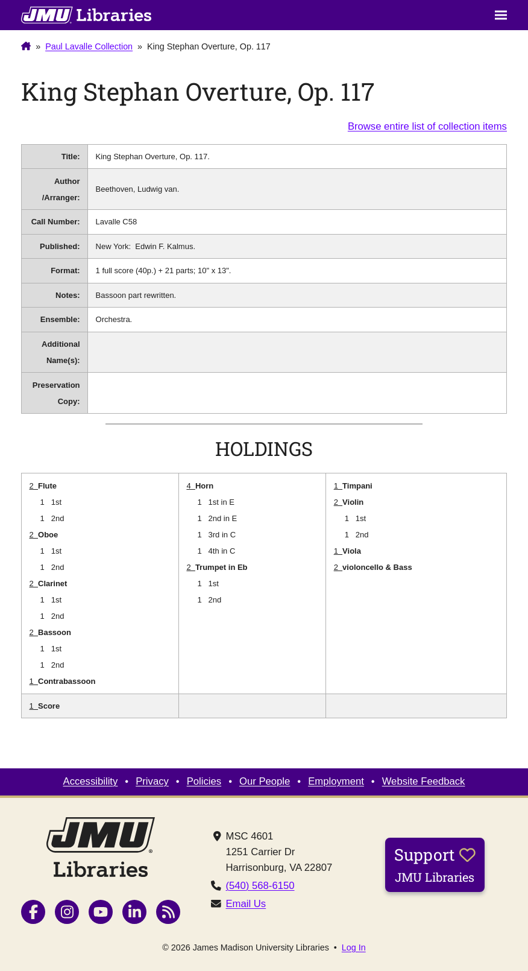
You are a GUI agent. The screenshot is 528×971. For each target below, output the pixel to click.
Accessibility (90, 781)
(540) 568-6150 (260, 885)
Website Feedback (423, 781)
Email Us (246, 903)
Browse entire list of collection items (427, 126)
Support (435, 864)
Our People (264, 781)
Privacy (152, 781)
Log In (354, 947)
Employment (336, 781)
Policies (204, 781)
